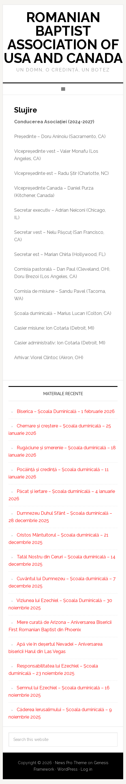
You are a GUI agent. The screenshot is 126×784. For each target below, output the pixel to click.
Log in (86, 769)
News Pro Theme (71, 762)
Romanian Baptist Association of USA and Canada (63, 37)
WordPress (67, 769)
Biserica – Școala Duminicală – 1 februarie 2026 (66, 411)
